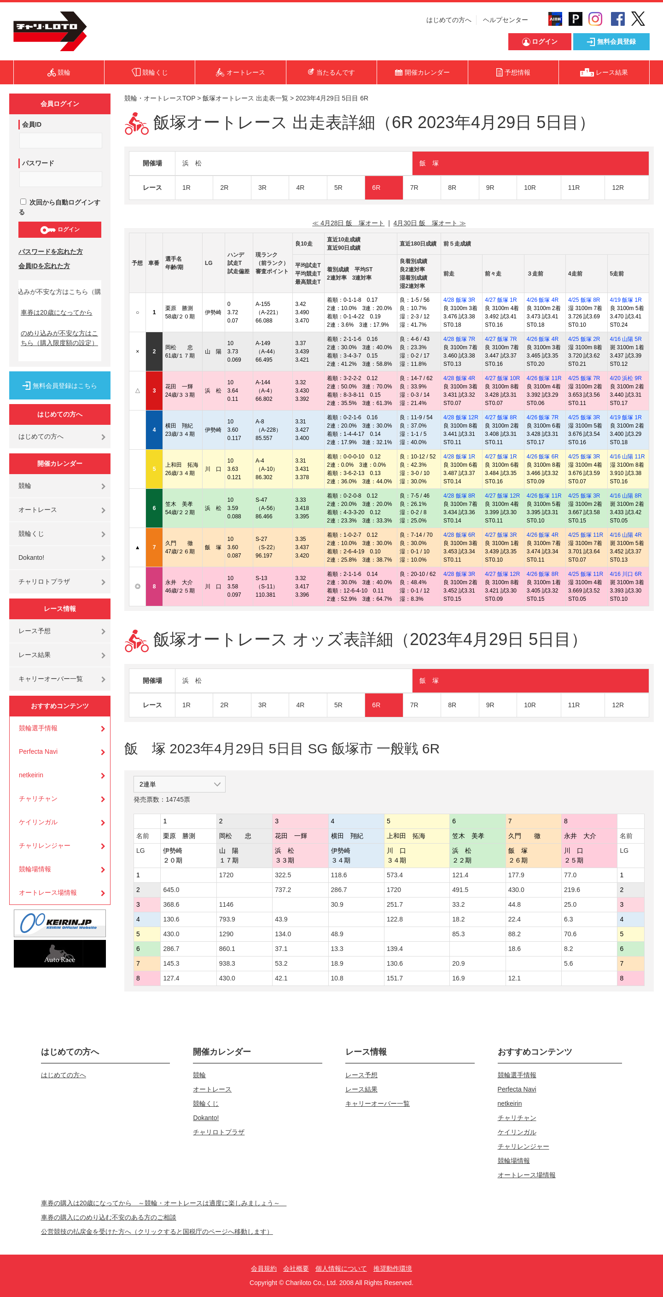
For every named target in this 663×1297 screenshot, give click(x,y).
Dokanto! (31, 557)
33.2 (458, 904)
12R (618, 187)
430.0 (516, 889)
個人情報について (341, 1268)
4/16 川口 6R (626, 574)
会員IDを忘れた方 (44, 266)
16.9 (458, 978)
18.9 (337, 963)
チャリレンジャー (44, 845)
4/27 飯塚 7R (501, 339)
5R (338, 187)
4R (300, 187)
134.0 (283, 934)
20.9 (458, 963)
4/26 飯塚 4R (542, 300)
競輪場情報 (35, 869)
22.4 (514, 919)
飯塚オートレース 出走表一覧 (245, 98)
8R (452, 187)
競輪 (24, 485)
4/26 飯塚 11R (544, 378)
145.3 (171, 963)
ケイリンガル (38, 822)
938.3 (227, 963)
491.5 (460, 889)
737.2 (283, 889)
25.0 (570, 904)
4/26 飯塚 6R (542, 456)
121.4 (460, 875)
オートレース (37, 509)
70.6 (570, 934)
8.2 (568, 948)
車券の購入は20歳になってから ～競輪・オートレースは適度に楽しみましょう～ (164, 1203)
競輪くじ (31, 533)
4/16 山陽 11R (627, 456)
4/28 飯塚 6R (459, 535)
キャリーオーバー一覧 (50, 678)
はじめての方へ (448, 19)
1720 (226, 875)
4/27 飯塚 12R (502, 496)
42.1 (281, 978)
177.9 (516, 875)
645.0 (171, 889)
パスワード (38, 163)
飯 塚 (429, 163)
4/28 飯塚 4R (459, 378)
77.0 (570, 875)
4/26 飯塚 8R (542, 574)
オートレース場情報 (48, 892)
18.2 (458, 919)
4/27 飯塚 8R (501, 417)
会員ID (31, 124)
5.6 (568, 963)
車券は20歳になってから (57, 312)
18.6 (514, 948)
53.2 (281, 963)
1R (186, 187)
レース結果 (34, 654)
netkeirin (31, 775)
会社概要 (296, 1268)
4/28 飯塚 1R (459, 456)
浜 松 (192, 163)
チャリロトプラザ (44, 581)
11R (574, 187)
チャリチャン (38, 798)
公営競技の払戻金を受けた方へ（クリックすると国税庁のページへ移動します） (157, 1231)
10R (530, 187)
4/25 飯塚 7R (584, 378)
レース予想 (34, 630)
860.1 (227, 948)
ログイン (59, 230)
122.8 (395, 919)
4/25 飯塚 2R (584, 339)
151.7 (395, 978)
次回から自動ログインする (59, 207)
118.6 (339, 875)
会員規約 (264, 1268)
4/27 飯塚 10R (502, 378)
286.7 (339, 889)
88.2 (514, 934)
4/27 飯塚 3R (501, 535)
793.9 (227, 919)
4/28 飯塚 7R (459, 339)
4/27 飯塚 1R (501, 300)
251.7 (395, 904)
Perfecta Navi (38, 751)
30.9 (337, 904)
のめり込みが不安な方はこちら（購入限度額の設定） (59, 337)
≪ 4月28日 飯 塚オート (348, 223)
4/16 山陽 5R (626, 339)
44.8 (514, 904)
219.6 (572, 889)
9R (490, 187)
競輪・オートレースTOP (159, 98)
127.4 (171, 978)
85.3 (458, 934)
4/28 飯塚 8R (459, 496)
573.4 (395, 875)
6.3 (568, 919)
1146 (226, 904)
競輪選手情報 (38, 728)
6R (376, 187)
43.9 (281, 919)
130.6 (171, 919)
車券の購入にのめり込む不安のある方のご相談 (108, 1217)
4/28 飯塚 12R (460, 417)
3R (262, 187)
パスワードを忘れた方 (50, 251)
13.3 (337, 948)
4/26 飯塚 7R (542, 417)
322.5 (283, 875)
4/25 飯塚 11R (585, 535)
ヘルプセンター (505, 19)
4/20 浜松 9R (626, 378)
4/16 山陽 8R (626, 496)
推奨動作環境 (392, 1268)
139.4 (395, 948)
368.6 (171, 904)
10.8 (337, 978)
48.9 (337, 934)
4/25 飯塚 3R (584, 417)
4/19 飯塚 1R (626, 300)
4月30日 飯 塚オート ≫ (430, 223)
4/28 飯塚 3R (459, 300)
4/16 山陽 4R (626, 535)
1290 (226, 934)
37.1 (281, 948)
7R (414, 187)
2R (224, 187)
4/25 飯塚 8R (584, 300)
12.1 (514, 978)
